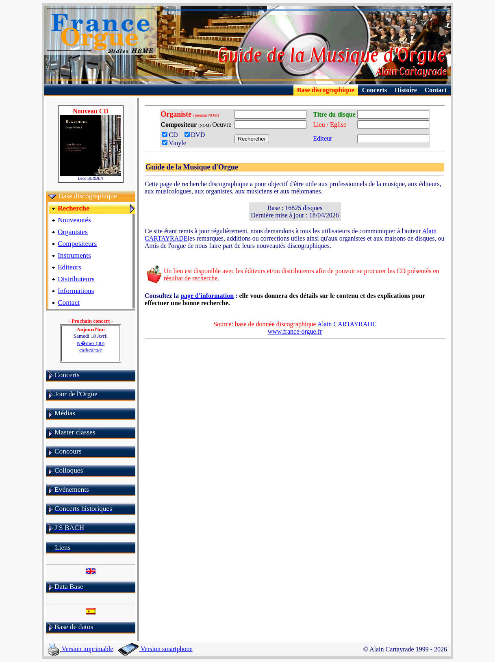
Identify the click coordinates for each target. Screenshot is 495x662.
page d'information (207, 295)
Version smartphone (155, 648)
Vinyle (174, 142)
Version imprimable (80, 648)
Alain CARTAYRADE (346, 324)
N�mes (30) (90, 346)
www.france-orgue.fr (295, 331)
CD (172, 134)
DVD (196, 134)
